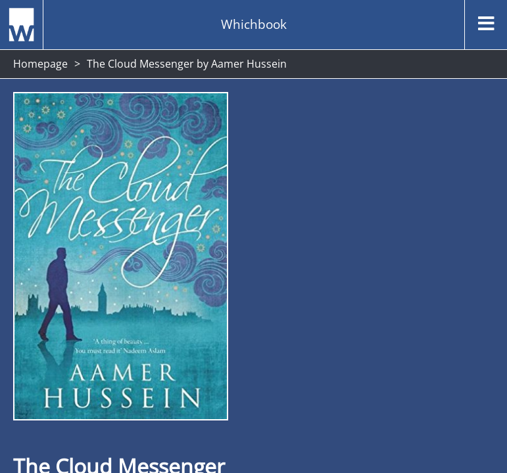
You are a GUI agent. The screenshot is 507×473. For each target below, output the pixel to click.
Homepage (40, 63)
